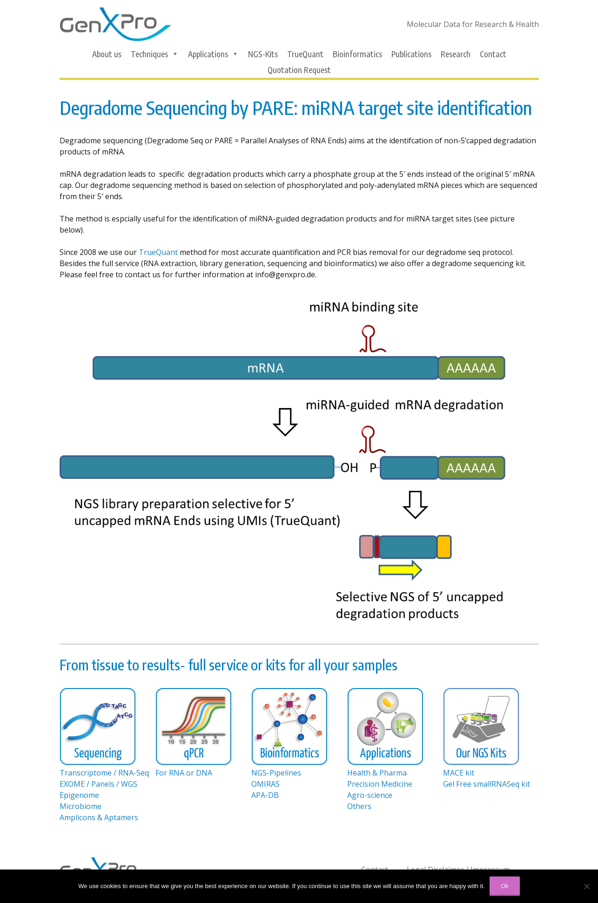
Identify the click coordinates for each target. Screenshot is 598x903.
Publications (411, 54)
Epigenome (79, 795)
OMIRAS (265, 784)
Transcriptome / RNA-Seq (104, 773)
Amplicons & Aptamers (99, 817)
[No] (586, 886)
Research (455, 54)
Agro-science (369, 795)
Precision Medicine (379, 784)
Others (359, 806)
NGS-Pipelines (276, 773)
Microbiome (80, 806)
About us (106, 54)
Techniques (155, 54)
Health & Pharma (377, 773)
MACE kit (458, 773)
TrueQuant (305, 54)
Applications (213, 54)
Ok (505, 886)
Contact (493, 54)
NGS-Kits (263, 54)
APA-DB (265, 795)
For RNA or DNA (183, 773)
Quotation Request (299, 70)
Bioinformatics (357, 54)
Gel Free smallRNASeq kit (486, 784)
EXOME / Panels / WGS (98, 784)
